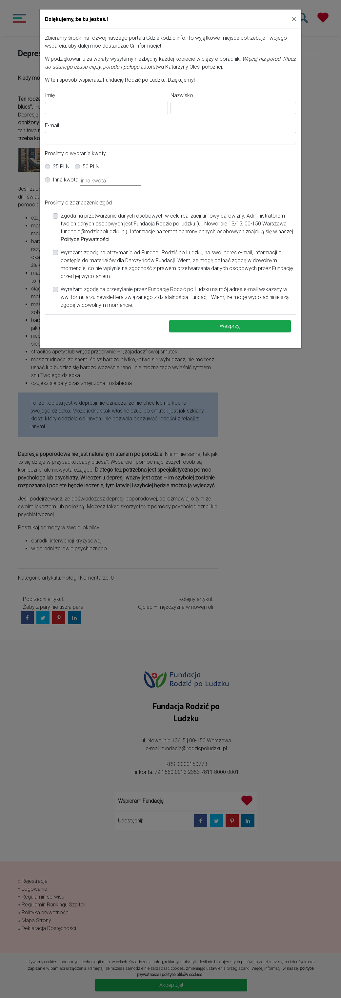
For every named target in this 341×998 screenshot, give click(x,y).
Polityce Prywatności (85, 239)
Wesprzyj (230, 326)
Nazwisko (181, 95)
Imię (50, 95)
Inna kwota (65, 180)
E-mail (52, 125)
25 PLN (61, 166)
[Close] (294, 19)
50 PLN (91, 166)
